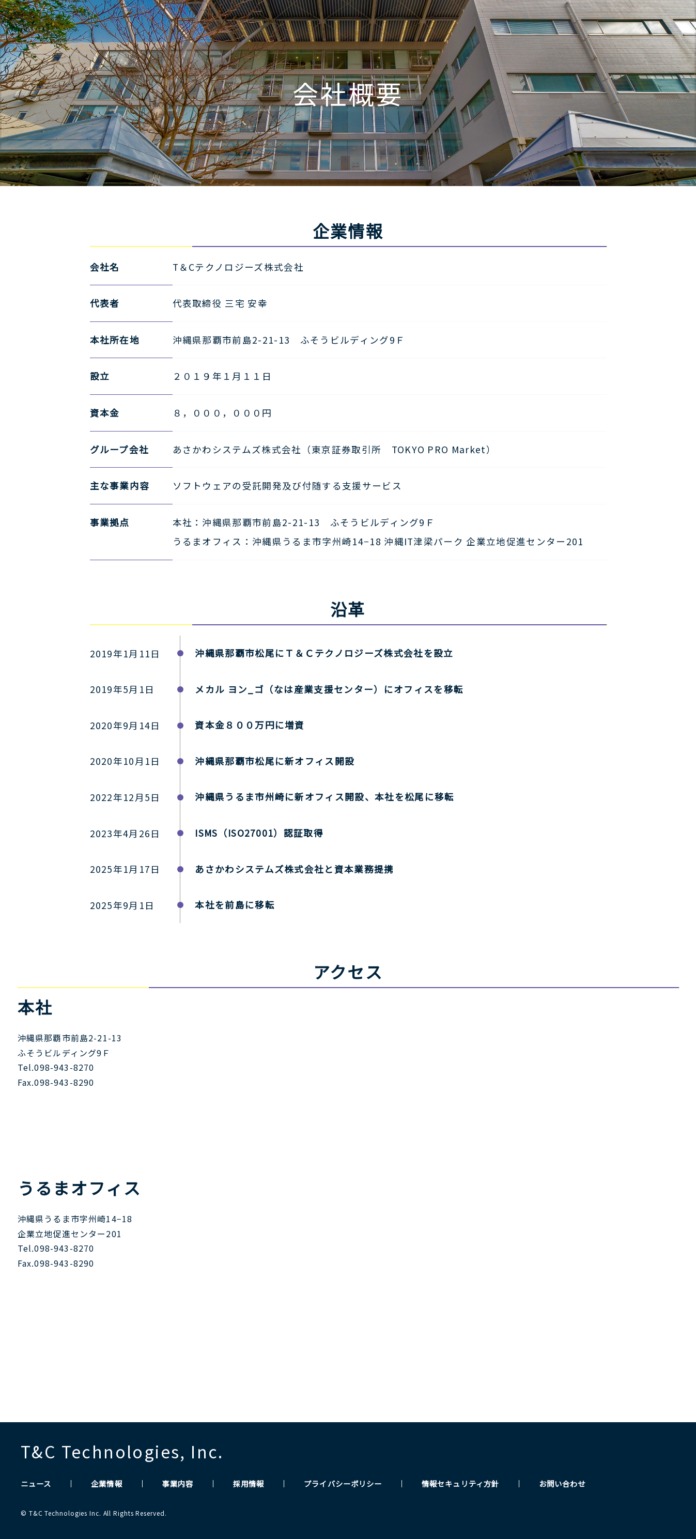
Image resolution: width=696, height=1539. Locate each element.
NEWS (430, 26)
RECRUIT (596, 26)
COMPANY (482, 26)
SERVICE (540, 26)
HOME (385, 26)
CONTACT (655, 26)
